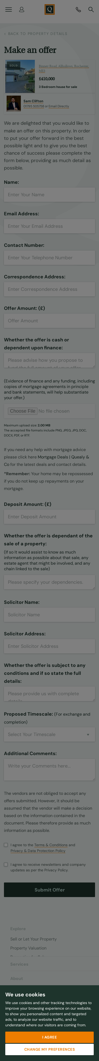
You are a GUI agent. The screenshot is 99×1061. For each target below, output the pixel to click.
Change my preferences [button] (49, 1049)
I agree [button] (49, 1037)
